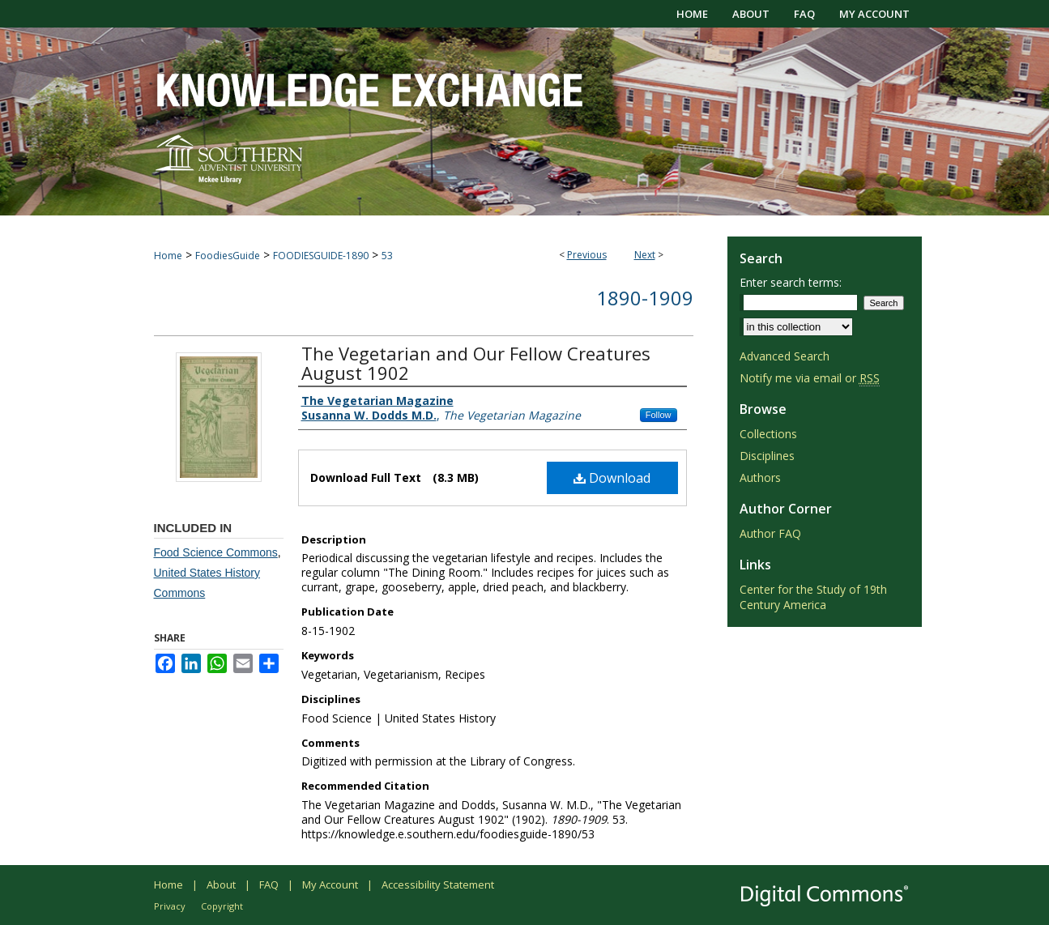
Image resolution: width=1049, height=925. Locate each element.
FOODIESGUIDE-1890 (321, 255)
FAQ (269, 884)
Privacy (169, 906)
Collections (768, 433)
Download (612, 478)
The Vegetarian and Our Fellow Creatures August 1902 (475, 363)
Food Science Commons (216, 552)
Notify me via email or (810, 378)
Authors (760, 477)
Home (168, 255)
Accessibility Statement (438, 884)
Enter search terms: (791, 282)
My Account (330, 884)
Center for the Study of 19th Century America (813, 597)
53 (387, 255)
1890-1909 (644, 297)
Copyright (222, 906)
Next (644, 255)
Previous (587, 255)
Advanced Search (784, 356)
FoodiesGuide (227, 255)
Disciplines (767, 455)
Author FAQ (770, 533)
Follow (659, 415)
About (221, 884)
